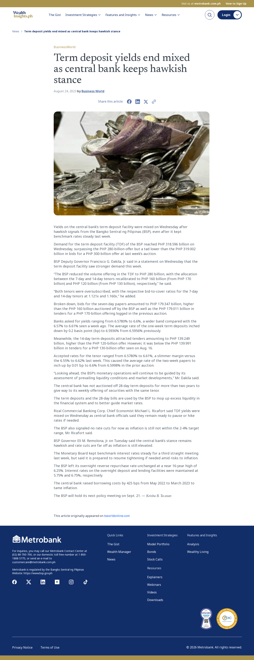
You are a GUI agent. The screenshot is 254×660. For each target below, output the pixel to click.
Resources (171, 14)
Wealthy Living (197, 552)
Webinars (154, 585)
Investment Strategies (83, 14)
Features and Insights (123, 14)
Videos (152, 592)
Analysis (193, 544)
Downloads (155, 600)
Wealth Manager (119, 552)
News (151, 14)
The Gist (55, 14)
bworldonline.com (117, 516)
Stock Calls (155, 559)
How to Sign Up (236, 3)
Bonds (151, 552)
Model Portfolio (158, 544)
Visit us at (201, 3)
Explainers (154, 577)
